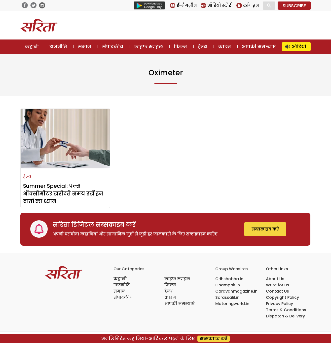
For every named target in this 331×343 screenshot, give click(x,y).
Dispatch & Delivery (285, 316)
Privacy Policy (279, 303)
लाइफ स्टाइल (148, 46)
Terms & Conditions (286, 310)
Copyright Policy (282, 297)
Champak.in (227, 285)
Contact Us (277, 291)
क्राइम (224, 46)
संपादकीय (112, 46)
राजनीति (58, 46)
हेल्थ (202, 46)
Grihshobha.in (229, 279)
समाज (84, 46)
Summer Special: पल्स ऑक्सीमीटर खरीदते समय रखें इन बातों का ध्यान (63, 193)
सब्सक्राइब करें (265, 229)
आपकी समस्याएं (259, 46)
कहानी (32, 46)
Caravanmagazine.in (236, 291)
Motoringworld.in (232, 303)
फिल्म (180, 46)
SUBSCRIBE (294, 5)
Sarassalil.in (227, 297)
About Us (275, 279)
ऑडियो (299, 46)
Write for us (277, 285)
